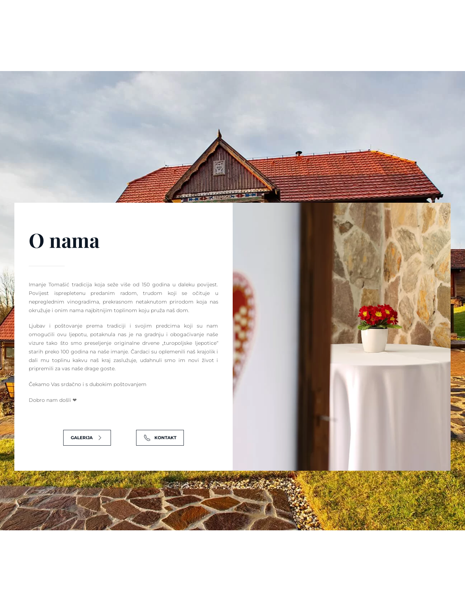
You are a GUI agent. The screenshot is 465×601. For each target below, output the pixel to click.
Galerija (356, 48)
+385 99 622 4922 (423, 18)
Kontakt (394, 48)
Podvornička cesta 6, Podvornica (250, 18)
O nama (166, 48)
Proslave (245, 48)
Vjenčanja (203, 48)
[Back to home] (41, 48)
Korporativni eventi (301, 48)
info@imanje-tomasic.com (346, 18)
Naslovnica (125, 48)
